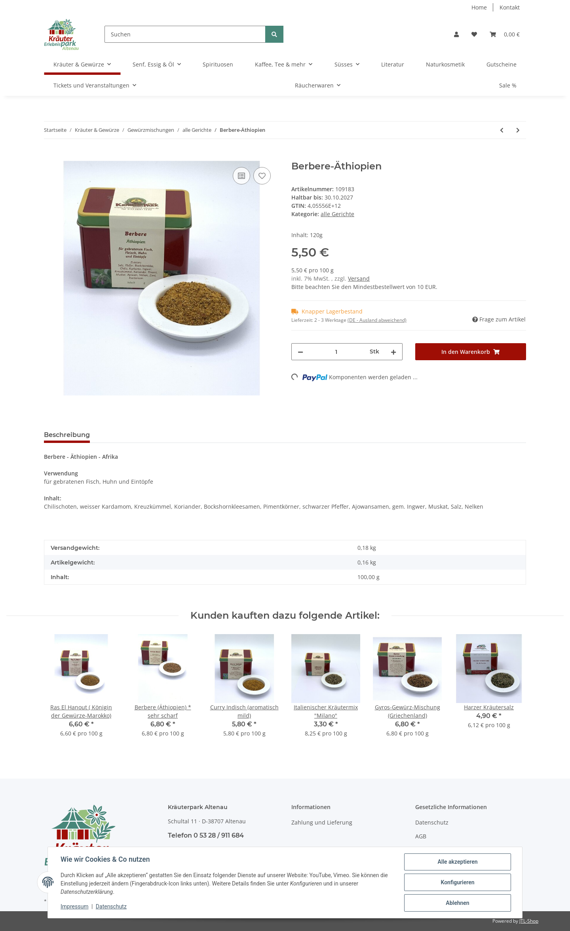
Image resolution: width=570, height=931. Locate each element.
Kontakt (510, 7)
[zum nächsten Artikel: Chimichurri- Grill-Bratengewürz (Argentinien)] (518, 130)
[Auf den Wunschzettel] (262, 175)
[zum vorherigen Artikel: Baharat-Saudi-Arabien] (502, 130)
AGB (420, 836)
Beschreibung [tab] (67, 435)
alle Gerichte (337, 214)
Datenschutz (431, 822)
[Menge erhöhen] (393, 352)
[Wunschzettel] (474, 34)
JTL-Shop (528, 921)
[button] (456, 34)
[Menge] (336, 352)
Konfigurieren (457, 882)
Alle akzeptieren (457, 862)
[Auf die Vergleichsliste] (241, 175)
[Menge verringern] (300, 352)
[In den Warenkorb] (50, 156)
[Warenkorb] (504, 34)
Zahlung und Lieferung (321, 822)
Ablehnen (457, 903)
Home (479, 7)
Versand (359, 278)
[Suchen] (185, 34)
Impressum (74, 906)
